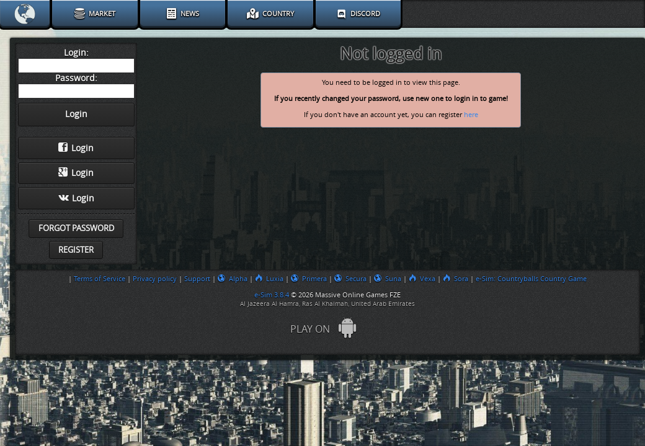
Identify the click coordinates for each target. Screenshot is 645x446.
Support (197, 278)
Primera (309, 278)
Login (76, 148)
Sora (455, 278)
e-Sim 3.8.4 (271, 295)
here (471, 115)
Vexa (422, 278)
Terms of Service (99, 278)
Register (76, 250)
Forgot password (76, 228)
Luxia (269, 278)
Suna (387, 278)
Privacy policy (155, 278)
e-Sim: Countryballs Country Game (531, 278)
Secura (350, 278)
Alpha (232, 278)
